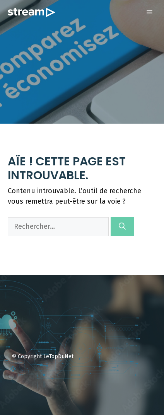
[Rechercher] (122, 226)
